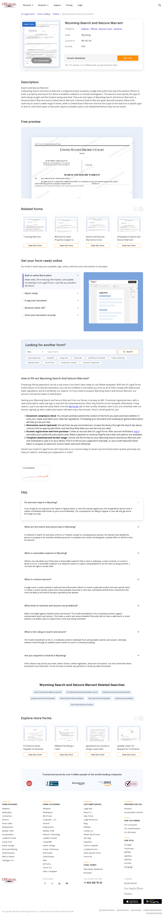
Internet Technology (51, 834)
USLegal (127, 844)
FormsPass (129, 848)
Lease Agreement (34, 358)
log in (137, 431)
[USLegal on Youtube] (67, 883)
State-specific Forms (92, 853)
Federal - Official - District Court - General (101, 29)
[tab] (51, 280)
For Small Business (132, 828)
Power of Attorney (118, 358)
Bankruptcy (7, 812)
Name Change (8, 845)
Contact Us (88, 831)
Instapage (128, 867)
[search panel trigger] (159, 5)
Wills (45, 860)
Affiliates (87, 827)
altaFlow (127, 859)
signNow (128, 856)
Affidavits (47, 808)
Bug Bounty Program (154, 913)
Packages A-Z (8, 860)
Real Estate (47, 853)
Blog (86, 823)
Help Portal (88, 816)
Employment (7, 827)
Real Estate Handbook (93, 869)
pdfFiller (127, 852)
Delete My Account (92, 834)
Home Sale (78, 358)
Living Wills (47, 842)
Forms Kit (88, 856)
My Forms (74, 406)
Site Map (87, 838)
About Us (87, 812)
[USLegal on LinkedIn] (59, 883)
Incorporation (8, 834)
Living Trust (64, 358)
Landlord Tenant (9, 838)
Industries (88, 842)
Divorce (5, 819)
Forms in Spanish (91, 845)
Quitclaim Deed (33, 362)
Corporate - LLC (49, 819)
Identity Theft (7, 831)
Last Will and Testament (96, 358)
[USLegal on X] (45, 883)
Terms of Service (122, 910)
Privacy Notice (136, 910)
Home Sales (7, 823)
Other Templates (50, 871)
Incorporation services (133, 812)
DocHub (127, 863)
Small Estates (48, 856)
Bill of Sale (47, 816)
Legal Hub (88, 808)
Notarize (128, 808)
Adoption (6, 808)
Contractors (7, 816)
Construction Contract (68, 362)
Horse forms (49, 362)
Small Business (8, 853)
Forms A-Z (47, 867)
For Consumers (130, 825)
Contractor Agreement (91, 362)
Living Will (50, 358)
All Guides (88, 873)
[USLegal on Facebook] (52, 883)
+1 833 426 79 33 (93, 882)
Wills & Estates (8, 856)
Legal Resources (91, 819)
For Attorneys (130, 832)
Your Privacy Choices (106, 910)
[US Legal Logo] (9, 880)
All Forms (47, 864)
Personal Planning (9, 849)
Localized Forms (91, 849)
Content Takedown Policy (152, 910)
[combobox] (80, 351)
